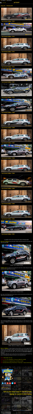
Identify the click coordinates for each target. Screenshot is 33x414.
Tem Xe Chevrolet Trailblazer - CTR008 (8, 127)
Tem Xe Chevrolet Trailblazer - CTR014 (8, 36)
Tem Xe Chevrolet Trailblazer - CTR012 (8, 66)
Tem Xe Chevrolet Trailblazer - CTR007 (8, 142)
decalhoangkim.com (22, 410)
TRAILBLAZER (9, 6)
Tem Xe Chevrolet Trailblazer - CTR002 (8, 218)
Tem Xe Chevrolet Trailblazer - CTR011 (8, 82)
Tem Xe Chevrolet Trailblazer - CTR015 (8, 21)
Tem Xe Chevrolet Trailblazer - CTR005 (8, 173)
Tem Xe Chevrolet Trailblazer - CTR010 (8, 97)
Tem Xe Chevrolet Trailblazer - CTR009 (8, 112)
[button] (1, 2)
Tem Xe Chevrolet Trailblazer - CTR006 (8, 158)
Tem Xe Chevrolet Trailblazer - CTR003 (8, 203)
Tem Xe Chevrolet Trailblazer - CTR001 (8, 234)
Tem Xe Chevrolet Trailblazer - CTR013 (8, 51)
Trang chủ (3, 6)
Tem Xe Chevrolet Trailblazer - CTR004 (8, 188)
